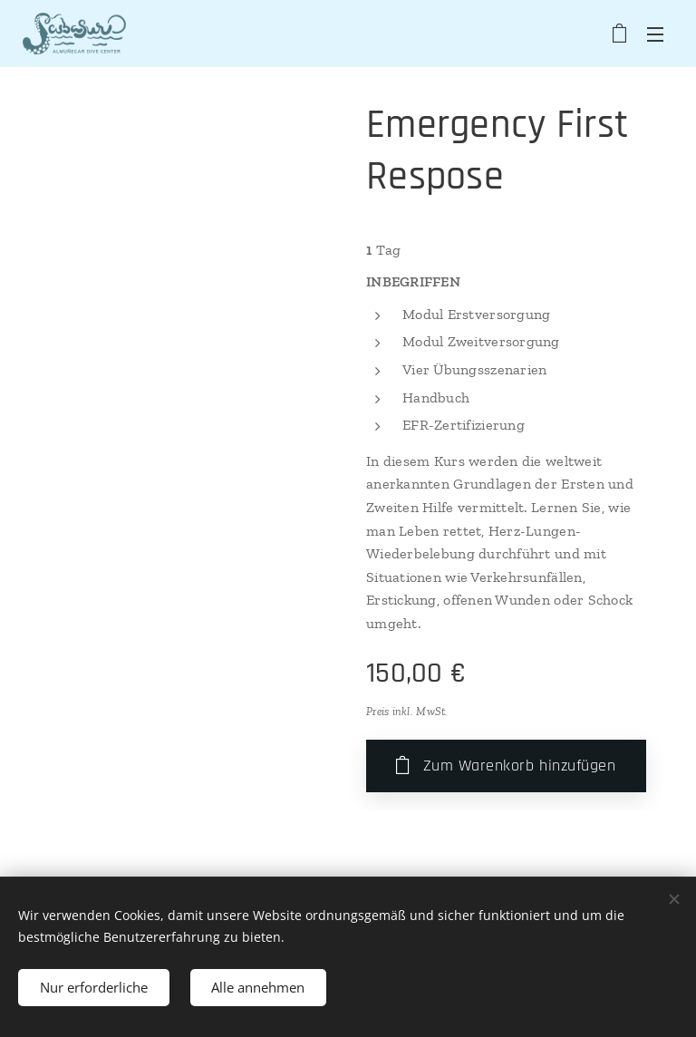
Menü (655, 34)
